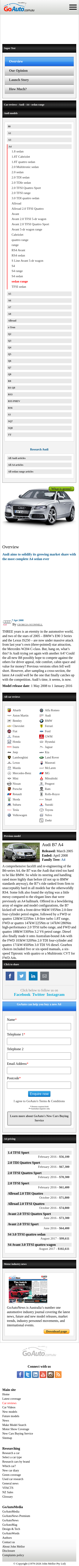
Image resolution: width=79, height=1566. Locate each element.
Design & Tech (11, 1529)
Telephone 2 (15, 1049)
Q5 (9, 354)
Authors (7, 1537)
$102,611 (54, 1248)
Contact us (8, 1542)
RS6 (10, 407)
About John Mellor (13, 1546)
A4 (10, 146)
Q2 (9, 334)
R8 (9, 381)
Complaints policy (13, 1555)
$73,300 (57, 1218)
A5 (9, 293)
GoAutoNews (10, 1520)
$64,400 (57, 1228)
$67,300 (53, 1166)
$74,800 (54, 1208)
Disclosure (8, 1550)
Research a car (11, 1453)
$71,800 (54, 1197)
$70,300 (53, 1177)
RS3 (10, 394)
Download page (56, 1331)
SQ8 (10, 428)
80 (9, 126)
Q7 (9, 367)
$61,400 (53, 1187)
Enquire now (39, 1094)
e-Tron (11, 327)
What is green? (61, 488)
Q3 (9, 340)
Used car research (12, 1479)
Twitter (38, 994)
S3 (9, 414)
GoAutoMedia (10, 1511)
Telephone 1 (16, 1034)
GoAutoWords (10, 1533)
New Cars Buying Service (17, 1433)
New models (9, 1411)
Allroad (12, 320)
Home (5, 1394)
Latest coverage (11, 1398)
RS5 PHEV (14, 401)
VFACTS (7, 1487)
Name (12, 1019)
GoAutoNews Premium (16, 1516)
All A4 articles (15, 464)
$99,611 (55, 1238)
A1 (9, 133)
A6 (9, 300)
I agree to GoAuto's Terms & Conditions (39, 1101)
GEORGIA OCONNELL (30, 624)
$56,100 (53, 1156)
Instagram (55, 994)
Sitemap (7, 1438)
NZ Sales (7, 1492)
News (5, 1420)
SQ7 (10, 421)
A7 (9, 307)
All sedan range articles (20, 471)
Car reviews (9, 1403)
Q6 (9, 360)
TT (9, 434)
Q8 (9, 374)
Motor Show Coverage (15, 1429)
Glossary (7, 1496)
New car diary (10, 1470)
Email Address (17, 1063)
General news (10, 1483)
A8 (9, 313)
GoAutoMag (9, 1524)
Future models (10, 1416)
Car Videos (8, 1407)
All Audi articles (16, 458)
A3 (9, 139)
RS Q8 (11, 387)
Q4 (9, 347)
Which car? (9, 1466)
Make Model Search (14, 1425)
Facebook (22, 994)
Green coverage (11, 1474)
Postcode (14, 1078)
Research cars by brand (16, 1461)
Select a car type (12, 1457)
